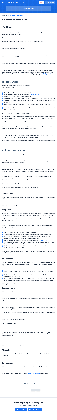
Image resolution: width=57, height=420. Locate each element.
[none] (14, 2)
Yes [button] (33, 390)
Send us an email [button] (36, 409)
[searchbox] (28, 8)
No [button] (38, 390)
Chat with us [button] (22, 409)
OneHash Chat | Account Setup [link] (15, 15)
